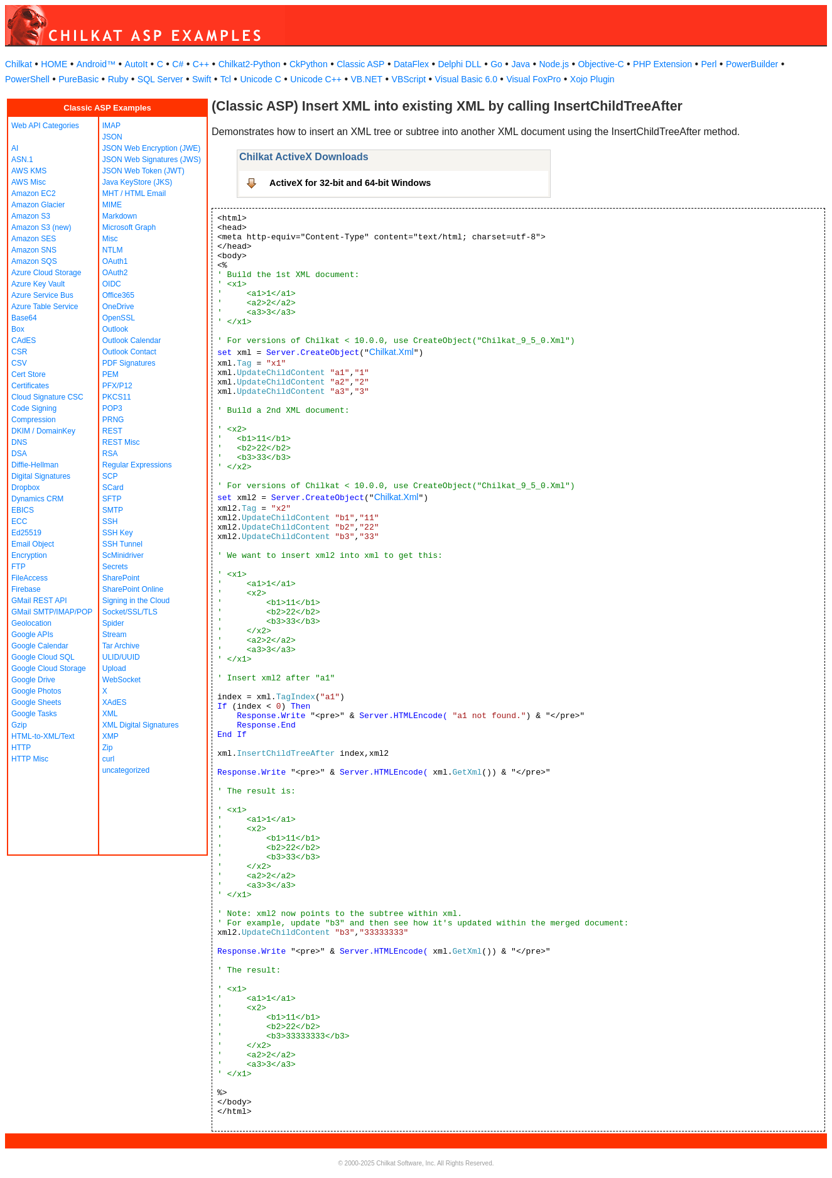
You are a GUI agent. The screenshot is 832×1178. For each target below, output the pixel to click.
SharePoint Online (132, 589)
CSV (19, 363)
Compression (33, 419)
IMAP (111, 125)
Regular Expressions (137, 465)
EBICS (22, 510)
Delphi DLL (459, 64)
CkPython (308, 64)
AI (14, 148)
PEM (110, 374)
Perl (709, 64)
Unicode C (260, 79)
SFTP (112, 498)
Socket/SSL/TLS (130, 612)
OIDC (111, 284)
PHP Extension (662, 64)
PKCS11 (116, 397)
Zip (107, 747)
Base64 (24, 318)
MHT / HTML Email (134, 193)
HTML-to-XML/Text (43, 736)
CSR (19, 351)
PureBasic (78, 79)
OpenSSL (118, 318)
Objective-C (601, 64)
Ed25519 (26, 532)
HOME (54, 64)
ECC (19, 521)
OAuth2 (115, 272)
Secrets (115, 566)
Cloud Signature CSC (47, 397)
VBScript (409, 79)
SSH (110, 521)
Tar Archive (120, 645)
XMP (110, 736)
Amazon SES (33, 238)
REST (112, 431)
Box (17, 329)
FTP (18, 566)
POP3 (112, 408)
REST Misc (121, 442)
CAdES (23, 340)
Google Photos (36, 691)
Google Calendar (39, 645)
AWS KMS (28, 170)
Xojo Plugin (592, 79)
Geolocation (31, 623)
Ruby (118, 79)
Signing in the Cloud (136, 600)
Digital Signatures (40, 476)
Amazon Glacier (38, 204)
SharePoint (120, 578)
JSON (112, 137)
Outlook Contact (129, 351)
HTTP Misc (29, 759)
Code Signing (34, 408)
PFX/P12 (117, 385)
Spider (113, 623)
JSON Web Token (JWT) (143, 170)
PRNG (113, 419)
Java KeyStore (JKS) (137, 182)
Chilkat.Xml (391, 352)
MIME (112, 204)
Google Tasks (34, 713)
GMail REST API (39, 600)
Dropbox (25, 487)
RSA (110, 453)
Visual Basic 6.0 (466, 79)
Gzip (19, 725)
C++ (201, 64)
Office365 (118, 295)
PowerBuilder (752, 64)
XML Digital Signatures (140, 725)
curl (108, 759)
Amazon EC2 (33, 193)
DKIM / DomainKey (43, 431)
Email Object (32, 544)
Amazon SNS (34, 250)
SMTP (112, 510)
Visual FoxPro (533, 79)
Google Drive (33, 679)
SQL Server (160, 79)
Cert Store (28, 374)
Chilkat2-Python (250, 64)
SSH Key (117, 532)
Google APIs (32, 634)
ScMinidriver (123, 555)
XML (110, 713)
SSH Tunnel (122, 544)
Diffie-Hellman (34, 465)
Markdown (119, 216)
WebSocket (121, 679)
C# (177, 64)
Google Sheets (36, 702)
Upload (114, 668)
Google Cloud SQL (43, 657)
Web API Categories (45, 125)
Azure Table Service (44, 306)
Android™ (96, 64)
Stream (114, 634)
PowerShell (27, 79)
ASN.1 (22, 159)
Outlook (115, 329)
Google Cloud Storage (48, 668)
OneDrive (118, 306)
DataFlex (411, 64)
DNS (19, 442)
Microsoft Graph (129, 227)
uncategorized (125, 770)
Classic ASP (360, 64)
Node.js (554, 64)
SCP (110, 476)
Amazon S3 (30, 216)
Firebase (26, 589)
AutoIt (136, 64)
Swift (201, 79)
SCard (113, 487)
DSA (19, 453)
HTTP (21, 747)
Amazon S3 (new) (41, 227)
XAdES (114, 702)
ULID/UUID (121, 657)
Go (496, 64)
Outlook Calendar (131, 340)
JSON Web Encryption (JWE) (151, 148)
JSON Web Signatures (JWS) (151, 159)
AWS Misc (28, 182)
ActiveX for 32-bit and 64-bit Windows (350, 183)
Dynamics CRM (37, 498)
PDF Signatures (129, 363)
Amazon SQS (34, 261)
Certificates (30, 385)
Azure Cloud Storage (46, 272)
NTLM (112, 250)
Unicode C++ (316, 79)
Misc (110, 238)
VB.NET (367, 79)
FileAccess (29, 578)
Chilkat (18, 64)
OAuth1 (115, 261)
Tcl (225, 79)
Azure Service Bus (42, 295)
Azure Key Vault (38, 284)
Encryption (29, 555)
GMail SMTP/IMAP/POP (51, 612)
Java (520, 64)
